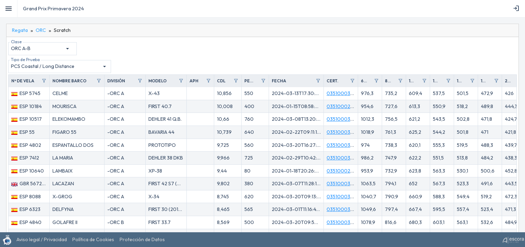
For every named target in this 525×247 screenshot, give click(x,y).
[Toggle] (8, 8)
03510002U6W (344, 106)
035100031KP (342, 222)
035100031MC (343, 145)
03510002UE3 (343, 171)
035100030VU (343, 119)
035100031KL (342, 196)
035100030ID (342, 158)
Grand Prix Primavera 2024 (53, 8)
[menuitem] (517, 8)
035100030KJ (343, 209)
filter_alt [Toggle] (44, 81)
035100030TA (343, 183)
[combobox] (41, 49)
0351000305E (343, 132)
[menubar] (517, 8)
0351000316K (342, 93)
